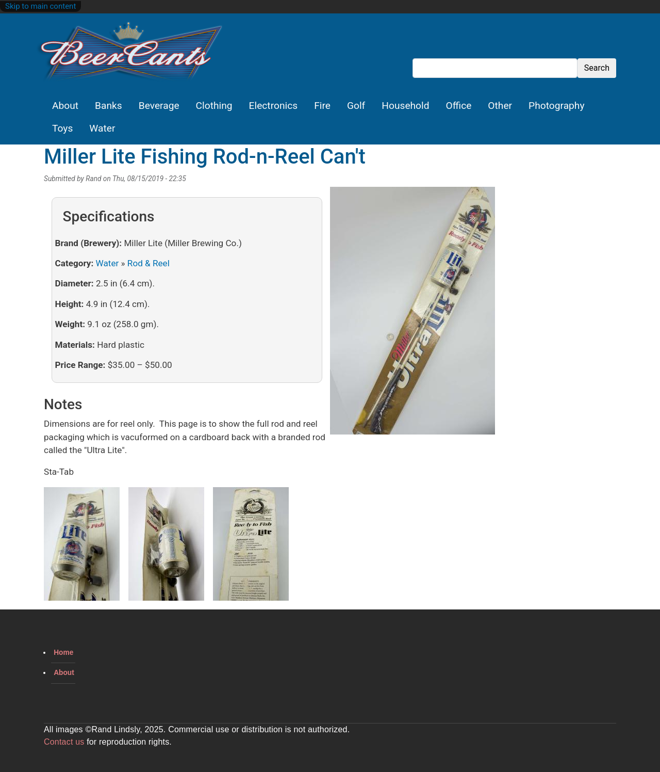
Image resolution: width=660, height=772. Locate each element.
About (65, 105)
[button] (412, 314)
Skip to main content (40, 6)
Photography (556, 105)
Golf (356, 105)
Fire (322, 105)
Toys (62, 128)
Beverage (159, 105)
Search (596, 68)
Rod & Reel (148, 263)
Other (500, 105)
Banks (108, 105)
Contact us (64, 741)
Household (405, 105)
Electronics (273, 105)
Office (459, 105)
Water (102, 128)
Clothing (214, 105)
